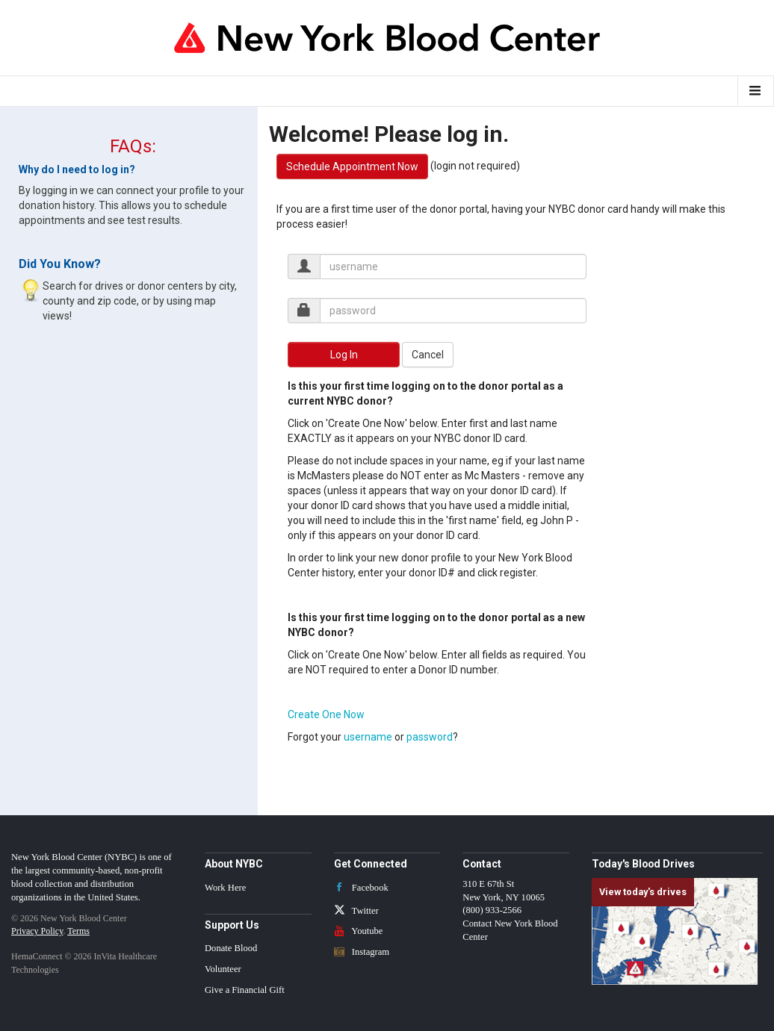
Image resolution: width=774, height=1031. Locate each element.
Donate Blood (231, 948)
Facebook (361, 887)
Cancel (428, 355)
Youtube (358, 931)
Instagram (362, 952)
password (429, 737)
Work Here (225, 887)
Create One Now (326, 714)
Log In (344, 355)
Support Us (232, 925)
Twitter (356, 911)
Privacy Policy (37, 931)
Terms (78, 931)
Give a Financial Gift (245, 990)
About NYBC (234, 864)
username (368, 737)
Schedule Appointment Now (352, 166)
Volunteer (223, 969)
